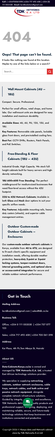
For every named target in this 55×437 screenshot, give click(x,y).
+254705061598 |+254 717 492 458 (24, 1)
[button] (4, 11)
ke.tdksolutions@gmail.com (31, 4)
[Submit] (50, 71)
